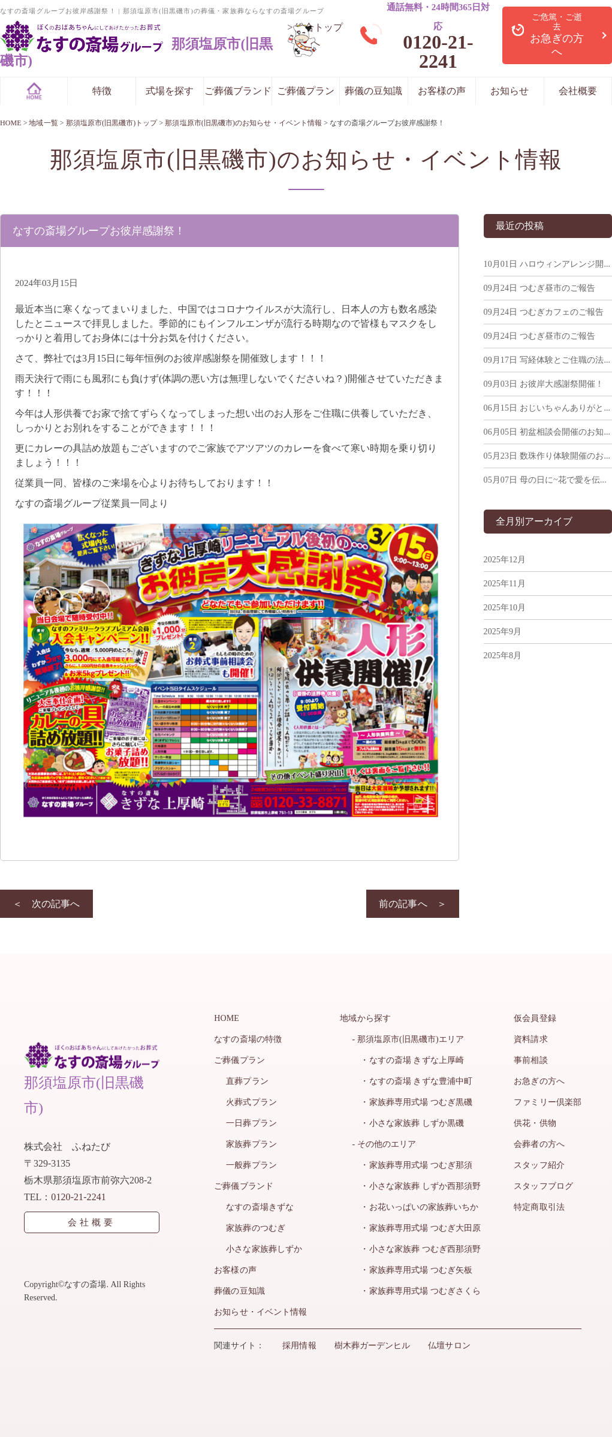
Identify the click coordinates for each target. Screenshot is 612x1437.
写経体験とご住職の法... (547, 360)
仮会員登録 (535, 1018)
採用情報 (299, 1345)
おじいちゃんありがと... (547, 407)
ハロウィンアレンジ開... (547, 264)
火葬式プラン (251, 1102)
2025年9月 (502, 631)
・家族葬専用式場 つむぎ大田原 (416, 1228)
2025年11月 (504, 583)
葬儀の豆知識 (373, 91)
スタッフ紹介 (539, 1165)
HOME (226, 1018)
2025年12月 (505, 559)
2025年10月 (505, 607)
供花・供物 (535, 1123)
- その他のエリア (384, 1144)
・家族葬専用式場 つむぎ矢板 (412, 1270)
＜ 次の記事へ (46, 904)
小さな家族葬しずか (264, 1249)
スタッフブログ (543, 1186)
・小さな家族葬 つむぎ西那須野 (416, 1249)
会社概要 (578, 91)
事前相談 (531, 1060)
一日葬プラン (251, 1123)
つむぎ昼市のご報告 (539, 288)
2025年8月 (502, 655)
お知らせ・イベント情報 (260, 1312)
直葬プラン (247, 1081)
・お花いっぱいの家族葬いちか (415, 1207)
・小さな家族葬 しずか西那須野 (416, 1186)
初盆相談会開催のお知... (547, 431)
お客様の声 (442, 91)
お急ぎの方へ (539, 1081)
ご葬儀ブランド (238, 91)
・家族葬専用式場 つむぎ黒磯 (412, 1102)
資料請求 (531, 1039)
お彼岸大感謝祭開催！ (544, 383)
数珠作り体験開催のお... (547, 455)
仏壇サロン (448, 1345)
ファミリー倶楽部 (547, 1102)
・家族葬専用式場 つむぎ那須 (412, 1165)
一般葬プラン (251, 1165)
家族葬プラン (251, 1144)
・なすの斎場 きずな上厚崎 (408, 1060)
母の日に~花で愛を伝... (545, 479)
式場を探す (170, 91)
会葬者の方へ (539, 1144)
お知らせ (509, 91)
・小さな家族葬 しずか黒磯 (408, 1123)
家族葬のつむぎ (255, 1228)
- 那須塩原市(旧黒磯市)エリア (408, 1039)
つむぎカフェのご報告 (544, 312)
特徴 (101, 91)
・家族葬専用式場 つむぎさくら (416, 1291)
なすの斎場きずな (259, 1207)
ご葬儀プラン (305, 91)
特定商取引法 (539, 1207)
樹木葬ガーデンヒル (371, 1345)
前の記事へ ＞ (413, 904)
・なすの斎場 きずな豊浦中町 (412, 1081)
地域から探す (365, 1018)
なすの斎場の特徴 (247, 1039)
